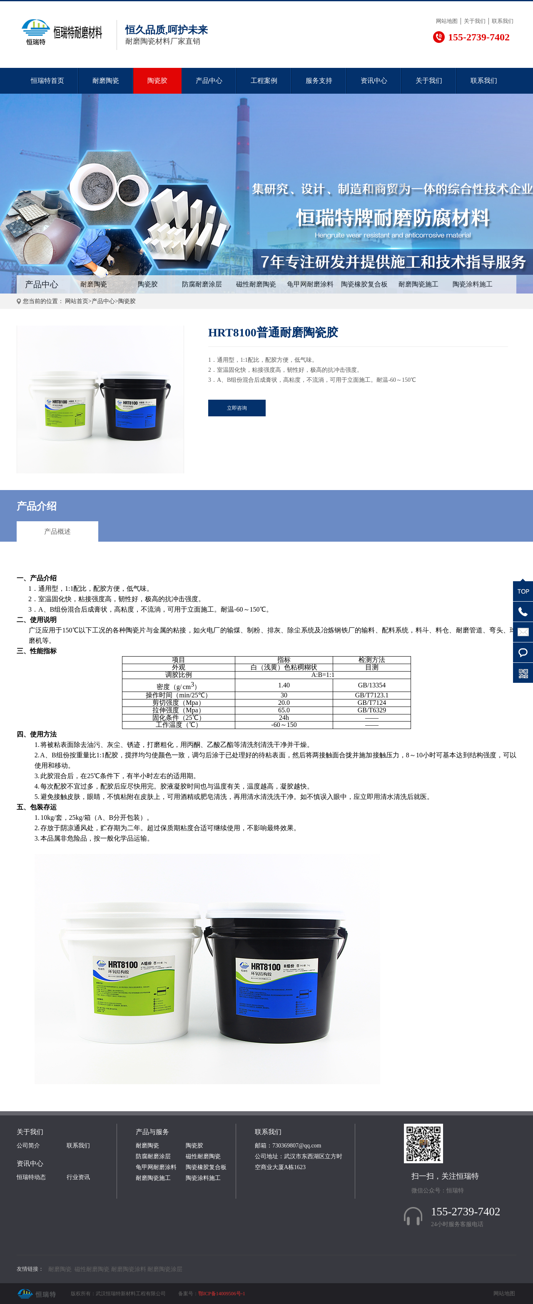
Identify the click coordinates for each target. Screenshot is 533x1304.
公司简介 (28, 1145)
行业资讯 (78, 1177)
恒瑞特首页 (47, 80)
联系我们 (502, 21)
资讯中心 (374, 80)
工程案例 (264, 80)
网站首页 (76, 301)
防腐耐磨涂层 (202, 284)
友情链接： (30, 1269)
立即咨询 (237, 408)
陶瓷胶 (157, 80)
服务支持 (319, 80)
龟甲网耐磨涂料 (310, 284)
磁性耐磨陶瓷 (256, 284)
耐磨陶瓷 (105, 80)
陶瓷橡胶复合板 (364, 284)
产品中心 (209, 80)
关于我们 (475, 21)
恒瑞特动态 (31, 1177)
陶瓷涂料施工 (473, 284)
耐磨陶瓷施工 (418, 284)
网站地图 (447, 21)
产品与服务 (152, 1131)
